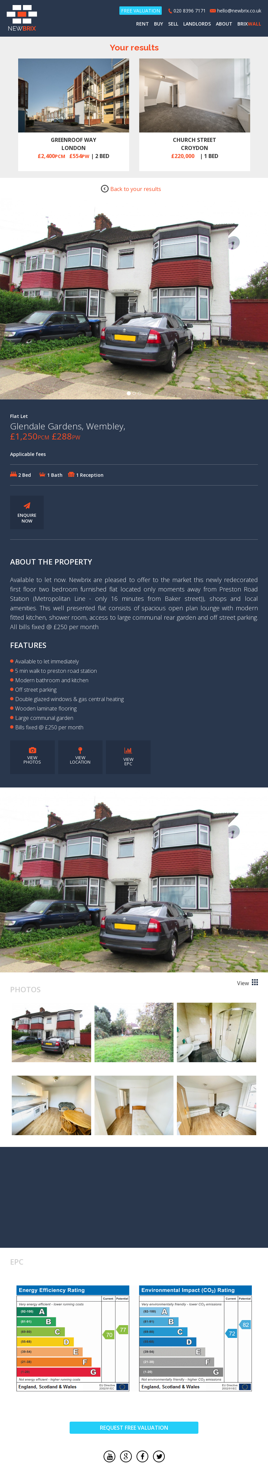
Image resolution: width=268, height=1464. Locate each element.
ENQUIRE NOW (26, 513)
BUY (158, 24)
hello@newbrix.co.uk (239, 10)
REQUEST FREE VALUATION (134, 1428)
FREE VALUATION (140, 10)
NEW (22, 18)
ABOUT (224, 24)
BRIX (249, 24)
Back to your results (131, 188)
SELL (173, 24)
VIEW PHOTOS (32, 756)
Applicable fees (28, 454)
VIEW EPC (128, 757)
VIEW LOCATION (80, 756)
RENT (142, 24)
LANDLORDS (197, 24)
